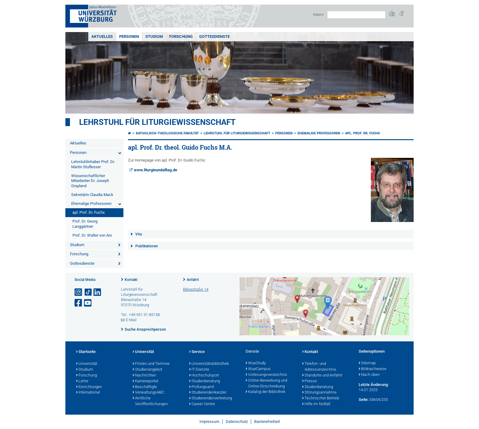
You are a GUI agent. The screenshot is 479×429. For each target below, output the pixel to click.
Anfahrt (193, 280)
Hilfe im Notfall (316, 404)
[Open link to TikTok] (88, 292)
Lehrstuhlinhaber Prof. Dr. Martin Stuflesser (93, 164)
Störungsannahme (319, 392)
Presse (309, 381)
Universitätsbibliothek (209, 364)
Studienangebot (147, 370)
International (88, 392)
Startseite (86, 352)
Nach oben (369, 375)
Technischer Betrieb (320, 398)
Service (197, 352)
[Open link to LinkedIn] (97, 292)
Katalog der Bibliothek (265, 392)
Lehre (82, 381)
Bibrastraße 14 (195, 289)
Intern (318, 14)
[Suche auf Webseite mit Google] (356, 14)
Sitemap (367, 363)
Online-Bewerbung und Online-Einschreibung (266, 383)
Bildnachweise (372, 369)
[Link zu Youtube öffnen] (88, 303)
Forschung (181, 36)
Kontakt (131, 280)
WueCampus (258, 369)
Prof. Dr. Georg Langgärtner (84, 224)
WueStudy (256, 363)
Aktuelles (102, 36)
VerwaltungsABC (148, 392)
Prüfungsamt (201, 387)
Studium (154, 36)
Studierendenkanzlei (207, 392)
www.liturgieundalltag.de (155, 170)
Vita (138, 234)
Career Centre (202, 404)
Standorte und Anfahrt (322, 375)
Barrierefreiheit (267, 421)
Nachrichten (144, 375)
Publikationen (146, 246)
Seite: (363, 399)
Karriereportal (145, 381)
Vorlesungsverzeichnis (266, 375)
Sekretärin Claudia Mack (92, 194)
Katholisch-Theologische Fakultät (167, 133)
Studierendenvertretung (210, 398)
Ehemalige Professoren (91, 203)
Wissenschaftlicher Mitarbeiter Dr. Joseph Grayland (90, 180)
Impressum (209, 421)
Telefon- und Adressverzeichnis (319, 367)
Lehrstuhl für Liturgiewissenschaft (157, 122)
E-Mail (131, 320)
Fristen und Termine (151, 364)
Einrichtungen (89, 387)
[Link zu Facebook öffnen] (79, 303)
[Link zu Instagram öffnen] (79, 292)
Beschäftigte (145, 387)
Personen (129, 36)
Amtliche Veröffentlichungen (150, 401)
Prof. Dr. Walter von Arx (92, 235)
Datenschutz (237, 421)
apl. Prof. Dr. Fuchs (88, 212)
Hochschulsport (204, 375)
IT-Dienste (199, 370)
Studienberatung (204, 381)
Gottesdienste (214, 36)
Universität (86, 364)
